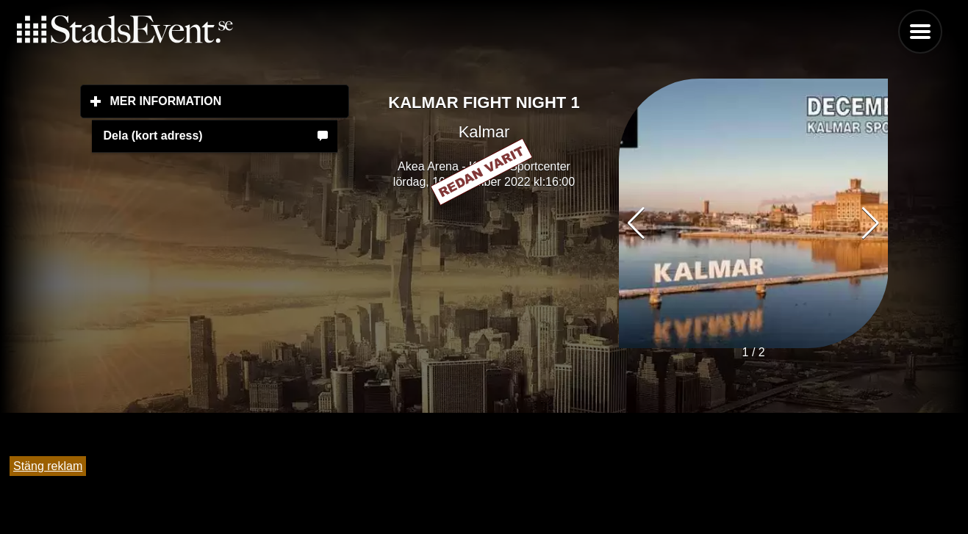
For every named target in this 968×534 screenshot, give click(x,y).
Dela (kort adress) (153, 135)
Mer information (230, 100)
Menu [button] (920, 32)
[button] (871, 223)
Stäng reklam (47, 466)
